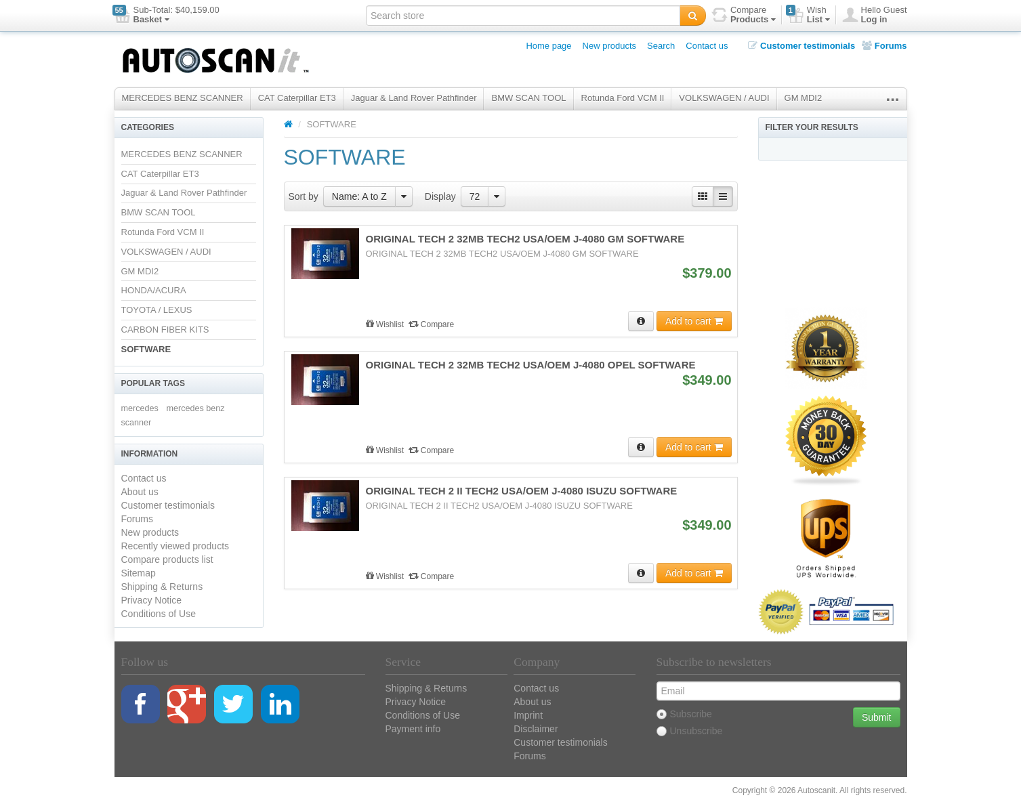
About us (140, 491)
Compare (432, 324)
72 (475, 196)
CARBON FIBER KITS (165, 329)
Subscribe (684, 713)
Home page (548, 46)
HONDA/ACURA (153, 290)
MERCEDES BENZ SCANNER (182, 98)
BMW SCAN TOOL (528, 98)
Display (440, 196)
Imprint (528, 715)
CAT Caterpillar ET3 (297, 98)
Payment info (413, 728)
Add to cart (694, 321)
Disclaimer (536, 728)
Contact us (707, 46)
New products (609, 46)
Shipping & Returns (162, 586)
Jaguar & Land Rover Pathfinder (414, 98)
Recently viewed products (175, 546)
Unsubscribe (690, 730)
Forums (884, 46)
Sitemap (138, 573)
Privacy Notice (151, 600)
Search (661, 46)
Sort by (303, 196)
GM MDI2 (803, 98)
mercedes (140, 408)
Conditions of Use (158, 613)
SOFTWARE (146, 349)
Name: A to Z (359, 196)
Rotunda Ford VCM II (623, 98)
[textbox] (523, 15)
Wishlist (386, 324)
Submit (877, 717)
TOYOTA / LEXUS (156, 310)
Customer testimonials (801, 46)
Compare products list (167, 559)
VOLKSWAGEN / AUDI (724, 98)
